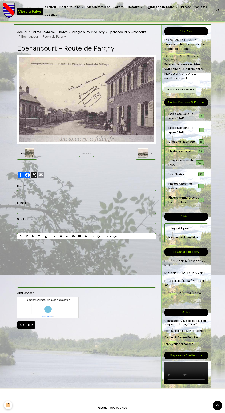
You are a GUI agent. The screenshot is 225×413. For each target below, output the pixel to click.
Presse (186, 7)
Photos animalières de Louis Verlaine (186, 200)
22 (179, 293)
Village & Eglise (178, 228)
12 (196, 273)
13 (205, 273)
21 (170, 293)
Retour (86, 153)
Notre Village (70, 7)
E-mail (21, 203)
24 (198, 293)
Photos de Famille (186, 151)
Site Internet (25, 219)
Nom (20, 186)
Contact (51, 14)
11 (186, 273)
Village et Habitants (186, 141)
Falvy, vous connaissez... (179, 344)
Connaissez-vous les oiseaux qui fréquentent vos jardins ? (185, 322)
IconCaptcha (47, 317)
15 (179, 281)
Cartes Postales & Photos (49, 32)
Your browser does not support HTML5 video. (186, 373)
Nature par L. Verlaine (183, 237)
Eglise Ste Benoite (160, 7)
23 (189, 293)
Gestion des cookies (112, 408)
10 (178, 273)
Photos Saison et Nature (186, 186)
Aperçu (110, 236)
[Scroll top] (217, 405)
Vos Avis (200, 7)
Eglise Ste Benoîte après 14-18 (186, 130)
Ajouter (26, 325)
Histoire (133, 7)
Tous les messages (180, 89)
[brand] (21, 10)
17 (197, 281)
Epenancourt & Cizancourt (127, 32)
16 (188, 281)
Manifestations (98, 7)
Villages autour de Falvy (88, 32)
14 (169, 281)
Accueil (50, 7)
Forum (118, 7)
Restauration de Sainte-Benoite (185, 331)
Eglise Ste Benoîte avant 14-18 (186, 116)
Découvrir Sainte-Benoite (181, 337)
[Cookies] (8, 405)
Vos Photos (186, 174)
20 (166, 285)
